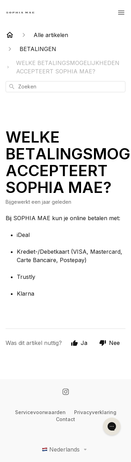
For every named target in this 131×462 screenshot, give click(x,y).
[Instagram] (65, 392)
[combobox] (65, 86)
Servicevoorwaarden (40, 412)
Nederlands (65, 449)
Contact (65, 419)
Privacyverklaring (95, 412)
